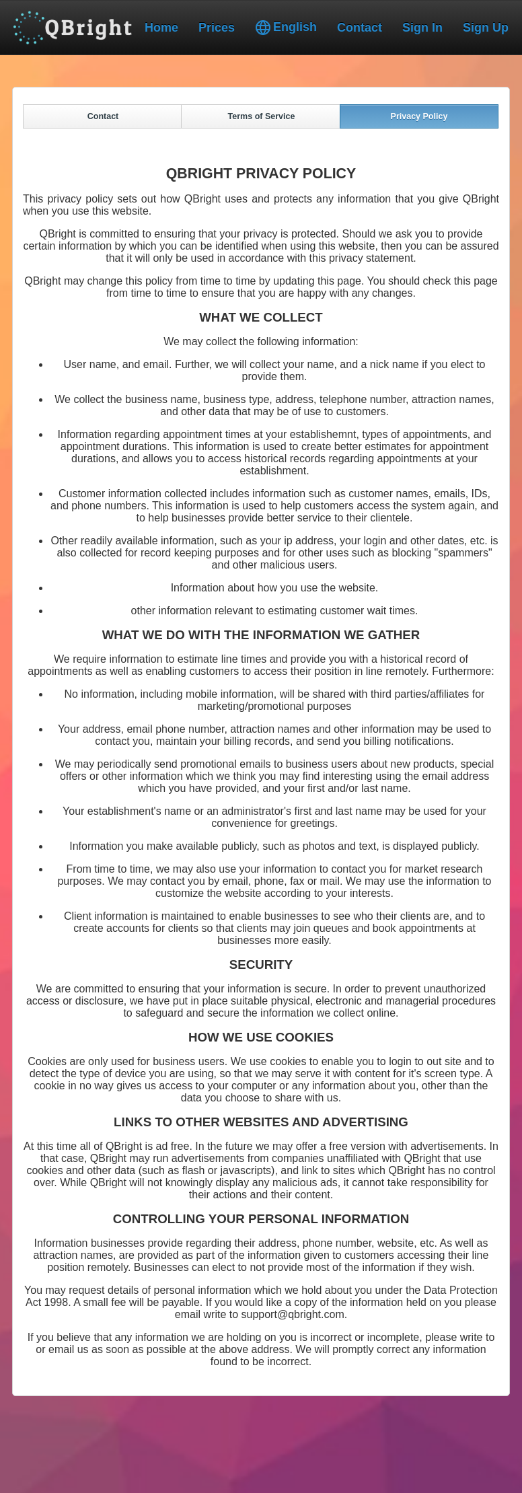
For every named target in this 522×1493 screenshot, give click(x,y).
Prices (216, 27)
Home (161, 27)
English (286, 28)
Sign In (422, 27)
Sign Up (486, 27)
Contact (359, 27)
